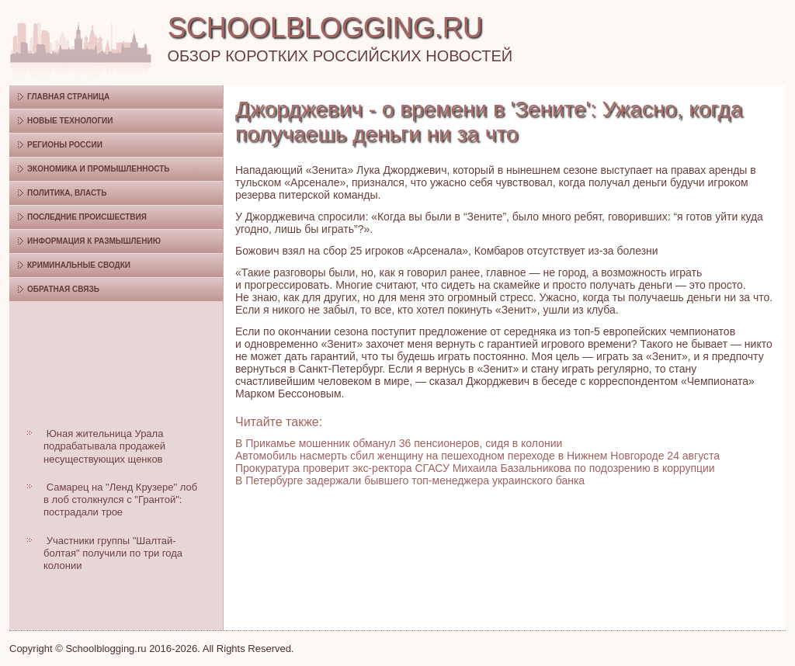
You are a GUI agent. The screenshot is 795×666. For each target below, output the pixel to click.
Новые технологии (70, 120)
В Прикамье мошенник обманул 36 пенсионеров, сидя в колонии (398, 443)
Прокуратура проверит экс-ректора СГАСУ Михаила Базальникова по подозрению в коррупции (475, 468)
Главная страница (68, 96)
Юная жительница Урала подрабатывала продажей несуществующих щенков (104, 446)
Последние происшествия (87, 217)
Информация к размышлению (94, 241)
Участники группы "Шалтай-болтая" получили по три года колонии (112, 553)
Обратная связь (63, 289)
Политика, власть (66, 193)
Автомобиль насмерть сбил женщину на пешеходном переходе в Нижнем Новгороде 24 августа (477, 455)
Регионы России (64, 144)
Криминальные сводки (78, 265)
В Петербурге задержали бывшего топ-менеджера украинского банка (410, 480)
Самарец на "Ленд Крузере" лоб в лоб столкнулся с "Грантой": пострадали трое (120, 500)
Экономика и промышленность (98, 169)
